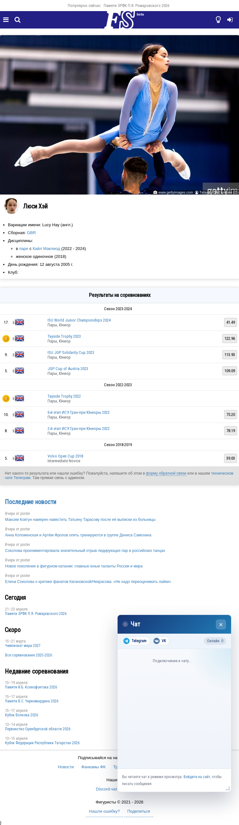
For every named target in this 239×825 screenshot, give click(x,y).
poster (25, 513)
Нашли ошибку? (104, 811)
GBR (31, 232)
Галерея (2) (228, 192)
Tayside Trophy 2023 (64, 336)
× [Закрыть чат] (221, 625)
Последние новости (30, 502)
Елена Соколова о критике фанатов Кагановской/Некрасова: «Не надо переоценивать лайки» (88, 581)
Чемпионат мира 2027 (23, 645)
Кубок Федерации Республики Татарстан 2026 (42, 743)
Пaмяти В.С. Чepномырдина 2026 (31, 701)
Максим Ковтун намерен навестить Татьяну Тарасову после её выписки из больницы (80, 519)
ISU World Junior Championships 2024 (79, 320)
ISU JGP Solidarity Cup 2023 (71, 352)
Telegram (134, 641)
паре (24, 248)
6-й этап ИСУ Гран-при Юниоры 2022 (79, 412)
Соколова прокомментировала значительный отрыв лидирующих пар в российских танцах (85, 550)
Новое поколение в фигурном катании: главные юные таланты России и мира (74, 566)
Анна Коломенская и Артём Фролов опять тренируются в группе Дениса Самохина (78, 535)
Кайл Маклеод (46, 248)
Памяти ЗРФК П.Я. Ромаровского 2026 (136, 5)
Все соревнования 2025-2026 (28, 655)
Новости (66, 766)
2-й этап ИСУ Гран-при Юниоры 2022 (79, 428)
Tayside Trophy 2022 (64, 396)
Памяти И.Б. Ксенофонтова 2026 (31, 687)
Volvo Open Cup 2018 (65, 456)
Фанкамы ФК (93, 766)
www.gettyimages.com (175, 192)
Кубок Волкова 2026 (21, 715)
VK (159, 641)
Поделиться (138, 811)
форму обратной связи (166, 473)
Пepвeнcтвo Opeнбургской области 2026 (37, 729)
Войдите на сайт (197, 777)
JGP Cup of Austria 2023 (68, 368)
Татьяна (205, 192)
